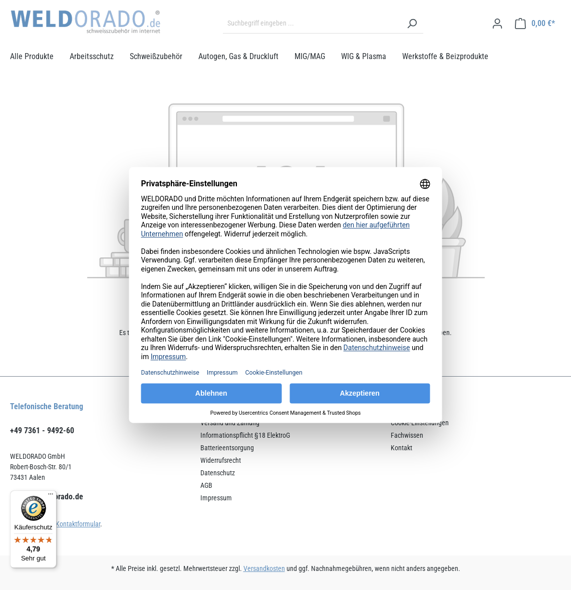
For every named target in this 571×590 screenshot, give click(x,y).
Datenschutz (217, 473)
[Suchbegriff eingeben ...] (312, 24)
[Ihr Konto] (497, 23)
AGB (206, 485)
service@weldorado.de (46, 496)
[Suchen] (411, 24)
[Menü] (51, 496)
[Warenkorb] (535, 23)
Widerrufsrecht (220, 460)
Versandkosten (264, 568)
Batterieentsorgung (227, 448)
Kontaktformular (78, 524)
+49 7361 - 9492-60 (42, 430)
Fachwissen (407, 435)
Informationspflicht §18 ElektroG (245, 435)
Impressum (216, 498)
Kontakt (401, 448)
